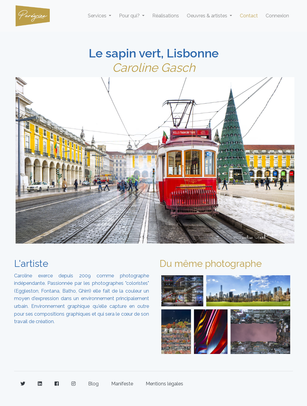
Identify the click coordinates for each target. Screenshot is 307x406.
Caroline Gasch (153, 67)
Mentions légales (164, 384)
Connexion (277, 16)
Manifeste (122, 384)
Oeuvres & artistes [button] (207, 16)
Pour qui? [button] (130, 16)
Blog (93, 384)
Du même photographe (210, 263)
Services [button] (98, 16)
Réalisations (165, 16)
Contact (249, 16)
